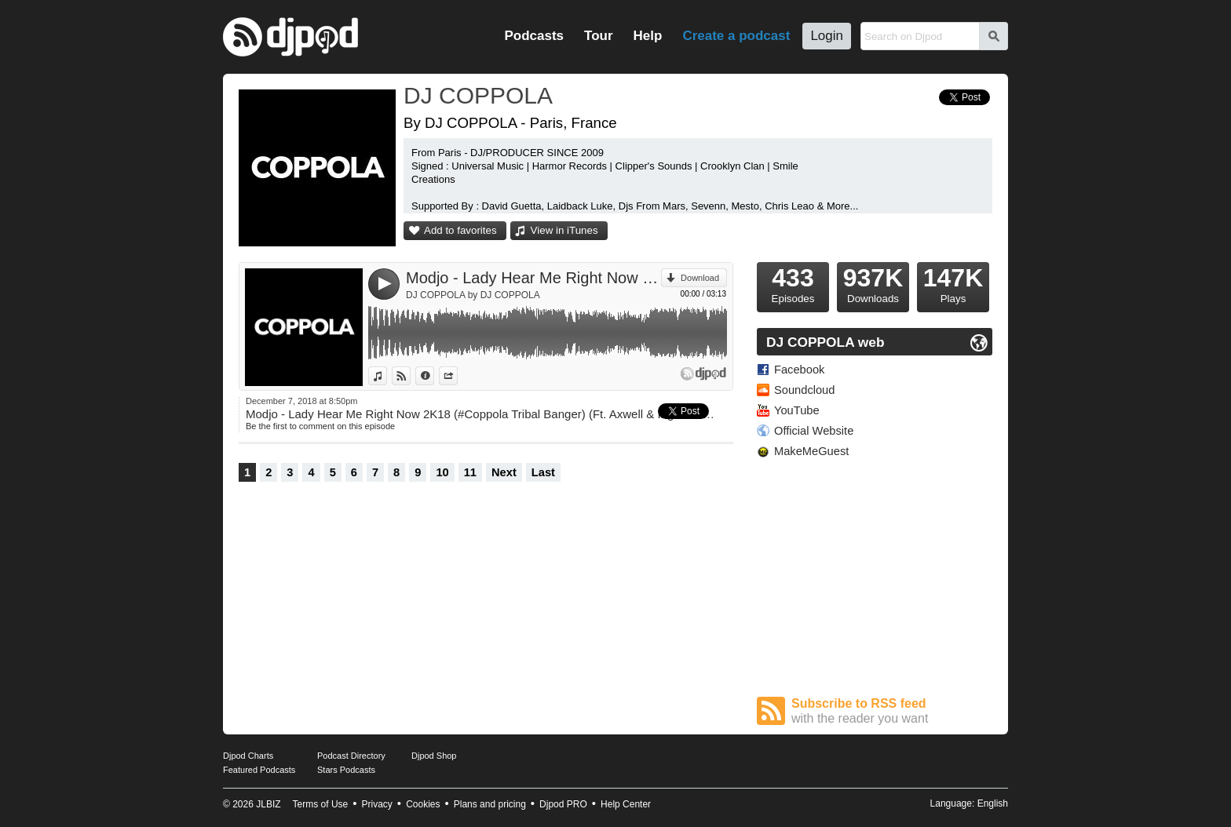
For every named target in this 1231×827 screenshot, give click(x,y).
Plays (953, 283)
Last (543, 472)
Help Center (626, 804)
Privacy (377, 804)
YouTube (797, 410)
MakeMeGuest (811, 451)
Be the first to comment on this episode (320, 426)
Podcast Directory (351, 755)
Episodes (793, 283)
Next (504, 472)
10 (442, 472)
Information (433, 376)
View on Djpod (410, 376)
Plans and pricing (490, 804)
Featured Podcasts (259, 769)
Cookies (423, 804)
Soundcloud (804, 390)
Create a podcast (736, 35)
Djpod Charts (248, 755)
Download (700, 277)
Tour (598, 35)
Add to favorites (460, 230)
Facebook (799, 369)
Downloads (873, 283)
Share (457, 376)
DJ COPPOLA (478, 95)
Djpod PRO (563, 804)
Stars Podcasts (346, 769)
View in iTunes (564, 230)
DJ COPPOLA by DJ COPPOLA (473, 295)
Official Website (813, 430)
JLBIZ (268, 804)
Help (648, 35)
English (992, 803)
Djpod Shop (434, 755)
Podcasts (534, 35)
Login (826, 35)
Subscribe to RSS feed (891, 711)
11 (470, 472)
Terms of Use (321, 804)
